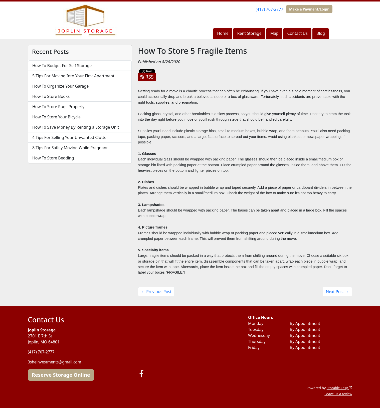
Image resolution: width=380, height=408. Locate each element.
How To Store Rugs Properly (58, 106)
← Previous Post (156, 291)
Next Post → (337, 291)
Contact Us (297, 33)
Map (274, 33)
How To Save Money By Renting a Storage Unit (75, 127)
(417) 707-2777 (269, 9)
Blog (320, 33)
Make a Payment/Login (309, 9)
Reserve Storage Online (61, 374)
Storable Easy (339, 387)
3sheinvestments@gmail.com (55, 362)
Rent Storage (249, 33)
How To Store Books (51, 96)
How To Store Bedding (53, 158)
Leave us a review (337, 393)
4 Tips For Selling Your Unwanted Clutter (70, 137)
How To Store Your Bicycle (56, 117)
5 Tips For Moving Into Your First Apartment (73, 76)
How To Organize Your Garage (60, 86)
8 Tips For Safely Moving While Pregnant (70, 147)
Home (223, 33)
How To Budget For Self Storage (62, 65)
